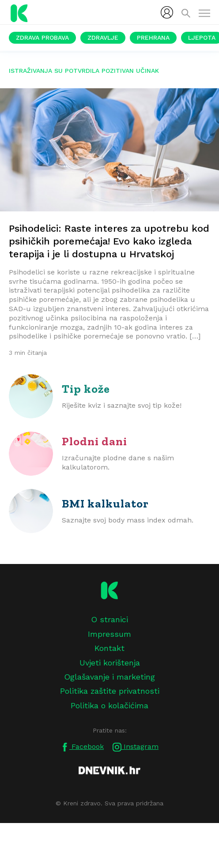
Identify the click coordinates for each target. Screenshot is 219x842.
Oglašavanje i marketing (109, 676)
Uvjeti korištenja (109, 662)
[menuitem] (167, 12)
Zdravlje (102, 37)
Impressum (109, 634)
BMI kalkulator (105, 503)
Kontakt (109, 648)
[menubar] (167, 12)
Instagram (136, 747)
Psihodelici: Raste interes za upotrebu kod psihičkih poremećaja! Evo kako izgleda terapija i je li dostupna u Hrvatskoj (109, 241)
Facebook (82, 747)
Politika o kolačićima (109, 705)
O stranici (109, 619)
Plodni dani (94, 441)
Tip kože (86, 389)
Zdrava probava (42, 37)
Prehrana (153, 37)
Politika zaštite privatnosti (109, 690)
